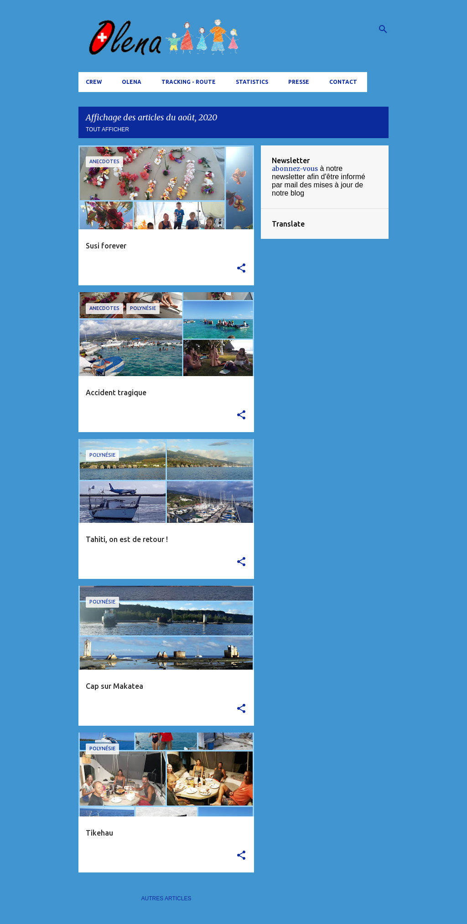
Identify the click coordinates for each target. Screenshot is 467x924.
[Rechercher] (383, 29)
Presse (298, 82)
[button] (241, 268)
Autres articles (166, 898)
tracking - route (188, 82)
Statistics (252, 82)
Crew (94, 82)
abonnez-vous (295, 169)
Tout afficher (107, 129)
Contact (343, 82)
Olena (131, 82)
